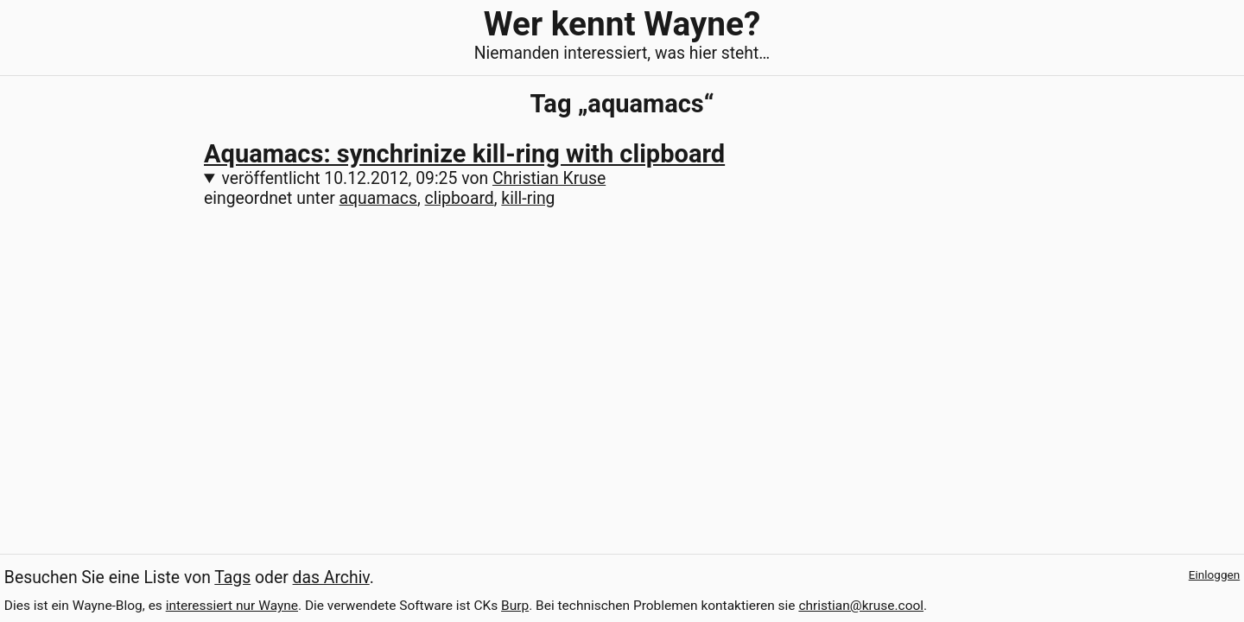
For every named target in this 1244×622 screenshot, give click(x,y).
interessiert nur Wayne (232, 605)
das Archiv (331, 577)
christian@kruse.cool (860, 605)
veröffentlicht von (414, 178)
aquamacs (378, 198)
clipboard (459, 198)
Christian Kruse (549, 178)
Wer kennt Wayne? (622, 23)
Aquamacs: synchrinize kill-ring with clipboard (464, 153)
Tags (232, 577)
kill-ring (528, 198)
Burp (515, 605)
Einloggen (1214, 574)
